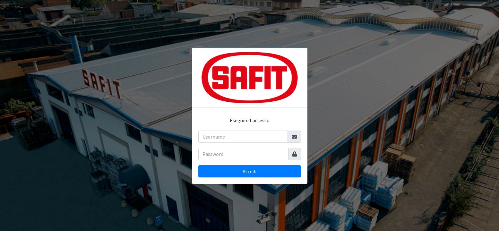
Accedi (249, 171)
